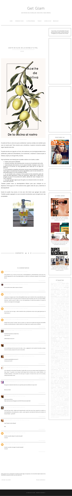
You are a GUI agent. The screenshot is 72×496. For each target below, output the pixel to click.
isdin (52, 342)
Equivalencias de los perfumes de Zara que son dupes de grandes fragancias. (60, 243)
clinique (60, 310)
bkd (66, 300)
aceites (63, 283)
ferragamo (52, 329)
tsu (55, 409)
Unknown (7, 271)
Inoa (61, 341)
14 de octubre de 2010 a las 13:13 (20, 420)
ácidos (67, 283)
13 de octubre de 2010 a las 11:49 (25, 356)
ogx (68, 372)
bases (67, 292)
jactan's (64, 342)
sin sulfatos (60, 396)
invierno (63, 341)
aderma (55, 284)
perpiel (52, 379)
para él (57, 376)
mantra (60, 356)
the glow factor (64, 402)
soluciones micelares (55, 399)
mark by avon (53, 359)
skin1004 (55, 397)
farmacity (59, 328)
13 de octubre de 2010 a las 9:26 (20, 293)
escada (57, 324)
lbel (51, 352)
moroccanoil (60, 366)
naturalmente (54, 369)
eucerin (52, 326)
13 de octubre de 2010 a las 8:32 (19, 271)
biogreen (67, 298)
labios (52, 349)
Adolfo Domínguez (61, 284)
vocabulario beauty (61, 414)
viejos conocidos (54, 413)
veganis (58, 411)
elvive (59, 323)
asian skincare (57, 290)
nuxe (63, 372)
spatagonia (53, 400)
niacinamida (63, 370)
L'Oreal (57, 346)
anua (68, 289)
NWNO (65, 372)
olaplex (55, 373)
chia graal (55, 309)
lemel (54, 352)
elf (64, 322)
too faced (67, 405)
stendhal (59, 400)
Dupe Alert (53, 320)
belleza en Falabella (55, 297)
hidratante (53, 338)
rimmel (63, 391)
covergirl (63, 314)
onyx (66, 373)
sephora (54, 395)
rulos (61, 392)
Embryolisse (63, 323)
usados (54, 411)
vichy (65, 411)
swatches (66, 400)
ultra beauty (66, 409)
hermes (67, 336)
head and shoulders (54, 334)
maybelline (57, 362)
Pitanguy (67, 383)
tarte (52, 401)
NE (63, 369)
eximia (58, 327)
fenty (68, 328)
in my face (66, 340)
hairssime (63, 333)
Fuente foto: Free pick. (23, 139)
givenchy (61, 332)
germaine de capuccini (64, 330)
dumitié (67, 319)
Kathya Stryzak (9, 330)
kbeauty (52, 344)
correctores (56, 314)
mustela (64, 366)
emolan (67, 323)
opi (68, 373)
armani (52, 290)
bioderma (63, 298)
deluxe (52, 316)
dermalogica (66, 316)
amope (63, 286)
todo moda (55, 405)
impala (59, 340)
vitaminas (53, 414)
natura (59, 368)
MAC (68, 353)
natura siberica (65, 368)
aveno (52, 292)
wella (65, 415)
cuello (57, 315)
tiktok (62, 404)
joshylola (7, 319)
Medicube (63, 361)
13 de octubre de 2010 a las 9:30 (19, 308)
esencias (61, 324)
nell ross (67, 369)
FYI (53, 331)
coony (52, 314)
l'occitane (53, 346)
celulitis (63, 306)
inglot (52, 341)
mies (57, 365)
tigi (60, 404)
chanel (67, 307)
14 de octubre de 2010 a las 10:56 (16, 396)
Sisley (52, 397)
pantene (65, 375)
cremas (67, 314)
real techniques (59, 389)
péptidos (61, 377)
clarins (67, 309)
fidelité (56, 329)
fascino (62, 328)
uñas (65, 410)
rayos (54, 389)
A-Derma (59, 283)
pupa (60, 388)
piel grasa (60, 380)
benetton (64, 297)
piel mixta (53, 382)
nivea (67, 370)
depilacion (56, 316)
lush (60, 353)
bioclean (59, 298)
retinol (55, 391)
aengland (67, 284)
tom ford (60, 405)
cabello (58, 304)
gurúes (58, 333)
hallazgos (67, 333)
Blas (68, 300)
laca (64, 349)
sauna (55, 393)
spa (62, 399)
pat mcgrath (63, 376)
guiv (56, 333)
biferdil (52, 298)
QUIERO (67, 388)
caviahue (66, 305)
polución (52, 384)
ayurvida (58, 292)
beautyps (54, 296)
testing (57, 401)
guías (54, 333)
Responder (42, 280)
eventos (57, 326)
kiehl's (67, 344)
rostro (55, 392)
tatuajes (54, 401)
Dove (62, 319)
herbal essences (61, 336)
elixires (67, 322)
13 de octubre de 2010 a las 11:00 (16, 344)
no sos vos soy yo (55, 372)
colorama (57, 311)
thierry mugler (57, 404)
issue (54, 342)
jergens (67, 342)
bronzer (57, 302)
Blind (52, 301)
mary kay (58, 359)
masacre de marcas (64, 359)
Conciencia (67, 313)
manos (57, 356)
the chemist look (57, 403)
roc (68, 391)
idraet (60, 338)
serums (58, 395)
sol (68, 397)
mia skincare (61, 364)
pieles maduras (54, 383)
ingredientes (56, 341)
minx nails (65, 365)
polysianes (56, 384)
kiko (51, 345)
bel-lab (61, 296)
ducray (64, 319)
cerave (61, 307)
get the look (53, 332)
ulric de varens (60, 409)
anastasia (52, 287)
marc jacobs (60, 357)
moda (57, 366)
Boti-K (52, 302)
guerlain (67, 332)
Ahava (52, 286)
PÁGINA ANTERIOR (41, 479)
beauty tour (65, 294)
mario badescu (66, 357)
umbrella (52, 410)
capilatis (60, 305)
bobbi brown (62, 301)
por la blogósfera (65, 384)
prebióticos (57, 386)
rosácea (52, 392)
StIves (63, 400)
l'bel (68, 345)
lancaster (67, 349)
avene (67, 290)
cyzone (66, 315)
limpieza (62, 352)
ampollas (67, 286)
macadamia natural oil (55, 354)
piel (55, 380)
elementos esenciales (60, 322)
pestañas (61, 379)
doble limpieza (57, 319)
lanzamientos (59, 351)
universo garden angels (59, 410)
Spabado (66, 399)
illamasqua (66, 338)
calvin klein (56, 305)
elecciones (53, 322)
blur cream (55, 301)
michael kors (53, 365)
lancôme (52, 350)
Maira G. (43, 492)
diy (51, 319)
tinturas (65, 404)
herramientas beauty (56, 337)
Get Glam (36, 8)
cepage (67, 306)
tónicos (63, 405)
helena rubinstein (61, 334)
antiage (66, 287)
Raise (52, 389)
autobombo (63, 290)
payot (68, 376)
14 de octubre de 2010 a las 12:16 (16, 407)
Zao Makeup (56, 417)
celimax (60, 306)
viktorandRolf (60, 413)
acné (52, 284)
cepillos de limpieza (55, 307)
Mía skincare (66, 364)
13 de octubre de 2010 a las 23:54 (25, 381)
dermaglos (61, 316)
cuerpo (60, 315)
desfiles (64, 318)
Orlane (52, 375)
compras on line (61, 313)
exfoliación (66, 326)
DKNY (53, 319)
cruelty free (53, 315)
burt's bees (65, 302)
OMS (64, 373)
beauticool (61, 293)
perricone (56, 379)
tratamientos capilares (55, 408)
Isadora (67, 341)
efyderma (67, 320)
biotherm (59, 300)
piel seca (59, 382)
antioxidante (55, 289)
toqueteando (53, 406)
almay (60, 286)
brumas (61, 302)
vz (56, 415)
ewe (60, 325)
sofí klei (65, 397)
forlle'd (64, 329)
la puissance (57, 347)
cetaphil (64, 307)
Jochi (6, 344)
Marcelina (7, 284)
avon (55, 292)
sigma (57, 396)
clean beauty (54, 310)
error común (53, 324)
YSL (53, 417)
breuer (54, 302)
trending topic (65, 408)
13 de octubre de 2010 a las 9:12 (19, 284)
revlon (59, 391)
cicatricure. (64, 309)
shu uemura (53, 396)
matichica (7, 308)
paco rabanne (60, 375)
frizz (52, 330)
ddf (68, 315)
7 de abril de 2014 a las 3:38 (18, 432)
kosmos (58, 345)
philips (52, 380)
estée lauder (66, 324)
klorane (54, 345)
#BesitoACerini (54, 283)
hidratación (66, 337)
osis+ (54, 375)
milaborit (60, 365)
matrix (62, 360)
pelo (57, 377)
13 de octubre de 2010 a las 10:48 (23, 330)
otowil (57, 375)
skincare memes (60, 397)
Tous (60, 406)
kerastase (60, 343)
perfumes (66, 377)
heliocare (67, 334)
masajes (52, 360)
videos (67, 411)
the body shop (61, 401)
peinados (53, 377)
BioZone (63, 300)
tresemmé (52, 409)
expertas (62, 327)
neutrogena (57, 370)
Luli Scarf (7, 367)
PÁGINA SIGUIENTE (6, 479)
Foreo (62, 329)
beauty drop (66, 293)
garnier (55, 331)
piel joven (66, 380)
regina (52, 391)
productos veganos (56, 387)
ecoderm (58, 320)
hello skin (53, 336)
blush (58, 301)
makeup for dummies (64, 354)
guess (52, 333)
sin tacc (65, 396)
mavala (65, 360)
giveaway (56, 332)
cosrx (60, 314)
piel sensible (65, 382)
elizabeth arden (54, 323)
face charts (53, 328)
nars (56, 368)
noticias (60, 372)
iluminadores (54, 340)
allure (58, 286)
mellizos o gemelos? (58, 363)
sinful (68, 396)
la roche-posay (65, 348)
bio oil (55, 298)
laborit (62, 349)
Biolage (52, 300)
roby (66, 391)
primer (67, 386)
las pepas (67, 350)
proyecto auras (56, 388)
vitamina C (66, 413)
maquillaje (54, 358)
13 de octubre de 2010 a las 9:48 (20, 319)
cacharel (52, 305)
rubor (58, 392)
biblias (67, 297)
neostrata (53, 370)
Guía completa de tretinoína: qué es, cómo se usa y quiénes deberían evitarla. (59, 219)
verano (61, 411)
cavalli (63, 305)
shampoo (63, 395)
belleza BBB (66, 296)
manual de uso (65, 356)
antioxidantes (63, 289)
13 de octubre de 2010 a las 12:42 (19, 367)
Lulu (5, 407)
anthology (60, 287)
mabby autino (64, 353)
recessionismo (66, 389)
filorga (59, 329)
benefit (60, 297)
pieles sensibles (62, 383)
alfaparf (55, 286)
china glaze (59, 309)
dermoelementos (54, 318)
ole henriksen (60, 373)
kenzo (56, 344)
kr (60, 345)
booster (67, 301)
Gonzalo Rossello (10, 381)
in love (62, 340)
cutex (63, 315)
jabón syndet (59, 342)
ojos (52, 374)
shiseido (67, 395)
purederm (63, 388)
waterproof (59, 415)
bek (58, 296)
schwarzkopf (59, 393)
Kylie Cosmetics (64, 345)
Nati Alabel (8, 293)
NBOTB (60, 369)
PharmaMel (67, 379)
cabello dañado (65, 304)
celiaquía (56, 306)
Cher (52, 309)
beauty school (55, 294)
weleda (62, 415)
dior (68, 318)
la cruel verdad (63, 346)
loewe (58, 353)
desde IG (60, 318)
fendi (65, 328)
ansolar (56, 287)
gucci (64, 332)
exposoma (66, 327)
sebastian (64, 393)
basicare (52, 293)
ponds (60, 384)
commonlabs (62, 311)
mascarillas (57, 360)
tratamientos (66, 406)
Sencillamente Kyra (10, 356)
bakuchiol (63, 292)
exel (62, 325)
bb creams (57, 293)
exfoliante (53, 327)
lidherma (57, 352)
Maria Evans (8, 420)
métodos (65, 363)
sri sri (56, 400)
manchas (53, 356)
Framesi (67, 329)
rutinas (64, 392)
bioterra (55, 300)
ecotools (62, 320)
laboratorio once (57, 349)
